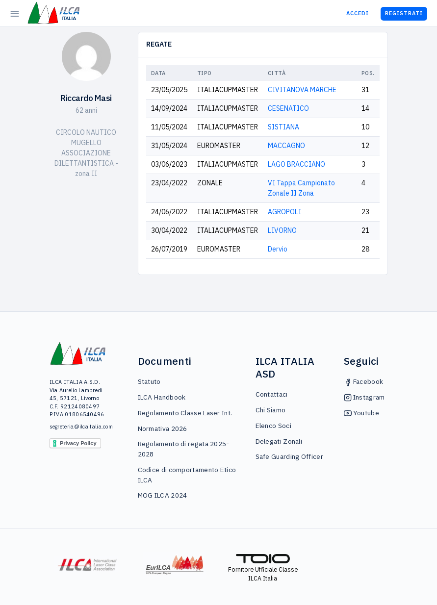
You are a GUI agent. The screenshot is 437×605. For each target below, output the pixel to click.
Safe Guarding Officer (289, 456)
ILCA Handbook (162, 397)
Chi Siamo (271, 409)
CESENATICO (288, 108)
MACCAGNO (286, 145)
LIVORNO (282, 230)
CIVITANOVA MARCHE (302, 89)
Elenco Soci (273, 425)
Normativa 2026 (162, 428)
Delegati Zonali (279, 441)
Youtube (361, 412)
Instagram (364, 397)
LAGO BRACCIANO (296, 164)
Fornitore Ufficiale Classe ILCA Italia (263, 568)
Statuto (149, 381)
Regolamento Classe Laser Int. (185, 412)
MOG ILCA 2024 (162, 495)
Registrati (404, 13)
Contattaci (272, 394)
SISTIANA (283, 127)
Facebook (364, 381)
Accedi (357, 13)
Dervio (277, 249)
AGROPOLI (284, 211)
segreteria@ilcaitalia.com (78, 426)
